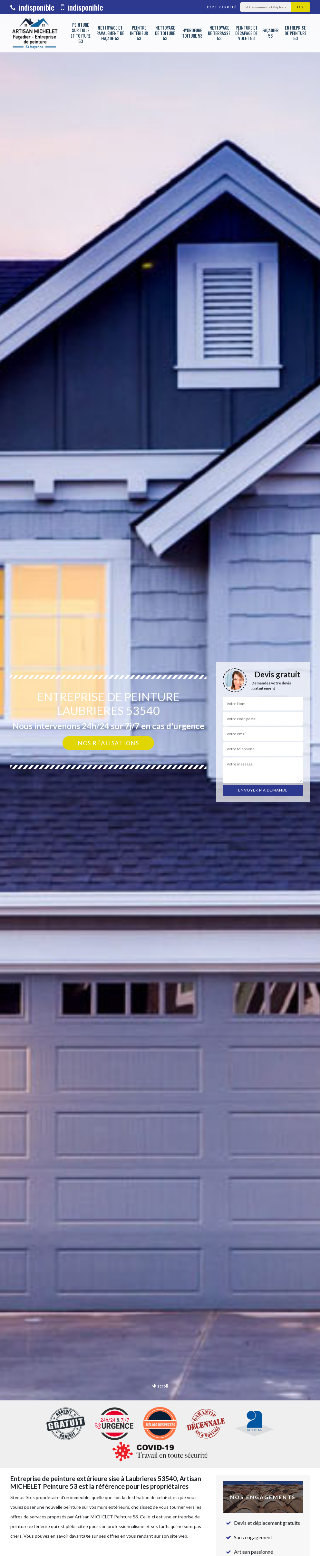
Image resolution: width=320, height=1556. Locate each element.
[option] (160, 778)
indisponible (32, 7)
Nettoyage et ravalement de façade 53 (110, 33)
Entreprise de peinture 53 (295, 33)
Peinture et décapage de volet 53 (246, 33)
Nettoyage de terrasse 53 (219, 33)
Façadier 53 (270, 33)
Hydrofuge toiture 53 (192, 33)
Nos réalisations (108, 742)
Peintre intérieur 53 (139, 33)
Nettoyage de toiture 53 (165, 33)
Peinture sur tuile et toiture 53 (81, 33)
